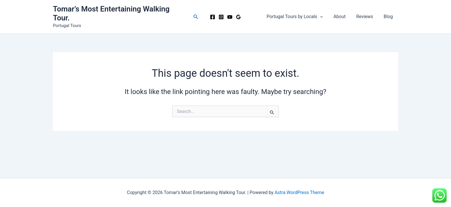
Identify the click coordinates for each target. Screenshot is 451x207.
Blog (388, 16)
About (343, 16)
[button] (195, 16)
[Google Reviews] (238, 17)
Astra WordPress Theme (299, 192)
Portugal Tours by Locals (299, 16)
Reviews (366, 16)
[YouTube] (229, 17)
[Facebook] (212, 17)
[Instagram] (221, 17)
